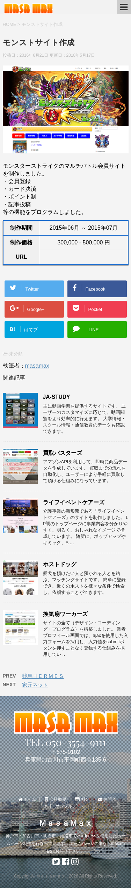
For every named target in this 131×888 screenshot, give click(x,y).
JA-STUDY (56, 397)
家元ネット (35, 685)
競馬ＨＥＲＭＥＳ (43, 676)
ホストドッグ (60, 564)
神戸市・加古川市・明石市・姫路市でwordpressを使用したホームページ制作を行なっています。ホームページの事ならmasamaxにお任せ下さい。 (65, 843)
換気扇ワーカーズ (65, 614)
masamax (37, 366)
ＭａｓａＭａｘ (66, 823)
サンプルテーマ (70, 806)
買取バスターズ (62, 453)
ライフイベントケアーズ (73, 502)
